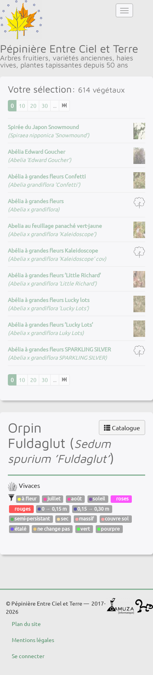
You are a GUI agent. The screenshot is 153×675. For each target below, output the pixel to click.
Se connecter (28, 655)
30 (45, 105)
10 (22, 105)
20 (33, 105)
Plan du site (26, 623)
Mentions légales (33, 639)
